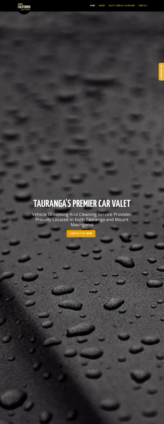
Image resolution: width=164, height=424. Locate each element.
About (102, 6)
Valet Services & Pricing (122, 6)
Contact (143, 6)
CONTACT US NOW (81, 233)
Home (92, 6)
